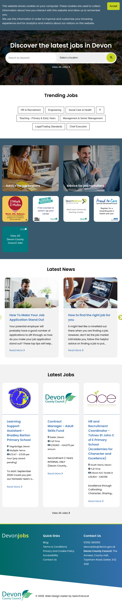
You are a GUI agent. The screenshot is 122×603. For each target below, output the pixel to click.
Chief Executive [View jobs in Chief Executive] (78, 126)
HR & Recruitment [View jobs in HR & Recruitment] (31, 110)
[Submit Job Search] (112, 57)
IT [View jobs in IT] (100, 110)
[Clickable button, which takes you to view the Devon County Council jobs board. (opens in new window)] (15, 239)
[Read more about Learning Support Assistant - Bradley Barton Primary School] (14, 486)
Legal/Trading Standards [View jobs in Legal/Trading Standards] (48, 126)
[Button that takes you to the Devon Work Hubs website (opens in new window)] (15, 209)
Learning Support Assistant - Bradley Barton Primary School (19, 430)
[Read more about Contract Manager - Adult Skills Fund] (55, 473)
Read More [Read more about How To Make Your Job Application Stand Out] (17, 350)
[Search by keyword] (31, 58)
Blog (45, 542)
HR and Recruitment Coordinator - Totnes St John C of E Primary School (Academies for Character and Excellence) (101, 439)
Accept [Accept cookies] (113, 6)
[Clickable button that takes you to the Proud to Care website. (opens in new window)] (107, 209)
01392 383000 (92, 542)
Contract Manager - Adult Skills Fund (61, 426)
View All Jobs (61, 66)
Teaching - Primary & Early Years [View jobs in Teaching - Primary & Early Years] (37, 118)
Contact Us (50, 559)
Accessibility (50, 555)
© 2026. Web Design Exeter (51, 596)
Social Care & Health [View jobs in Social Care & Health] (80, 110)
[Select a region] (82, 57)
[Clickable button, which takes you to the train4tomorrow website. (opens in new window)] (46, 209)
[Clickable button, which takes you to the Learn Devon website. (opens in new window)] (76, 209)
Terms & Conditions (55, 547)
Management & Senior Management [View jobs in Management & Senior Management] (83, 118)
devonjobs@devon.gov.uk (99, 547)
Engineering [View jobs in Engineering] (54, 110)
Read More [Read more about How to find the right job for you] (76, 350)
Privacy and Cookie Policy (58, 551)
